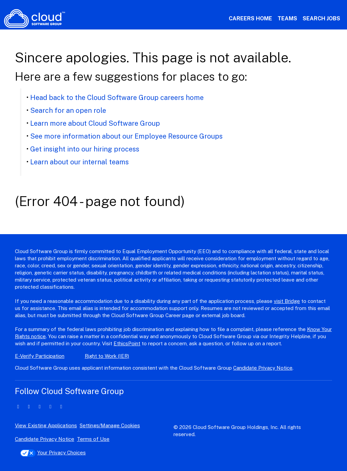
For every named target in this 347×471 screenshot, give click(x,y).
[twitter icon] (29, 406)
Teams (287, 18)
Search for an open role (68, 110)
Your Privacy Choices (53, 452)
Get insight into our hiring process (84, 149)
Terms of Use (93, 439)
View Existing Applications (46, 425)
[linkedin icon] (18, 406)
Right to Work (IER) (107, 356)
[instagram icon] (50, 406)
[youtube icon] (61, 406)
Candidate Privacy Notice (262, 368)
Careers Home (250, 18)
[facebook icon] (40, 406)
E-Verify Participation (39, 356)
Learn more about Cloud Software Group (95, 123)
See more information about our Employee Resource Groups (126, 136)
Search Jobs (321, 18)
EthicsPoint (127, 343)
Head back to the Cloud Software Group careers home (117, 98)
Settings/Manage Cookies (110, 425)
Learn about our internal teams (79, 162)
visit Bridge (287, 301)
